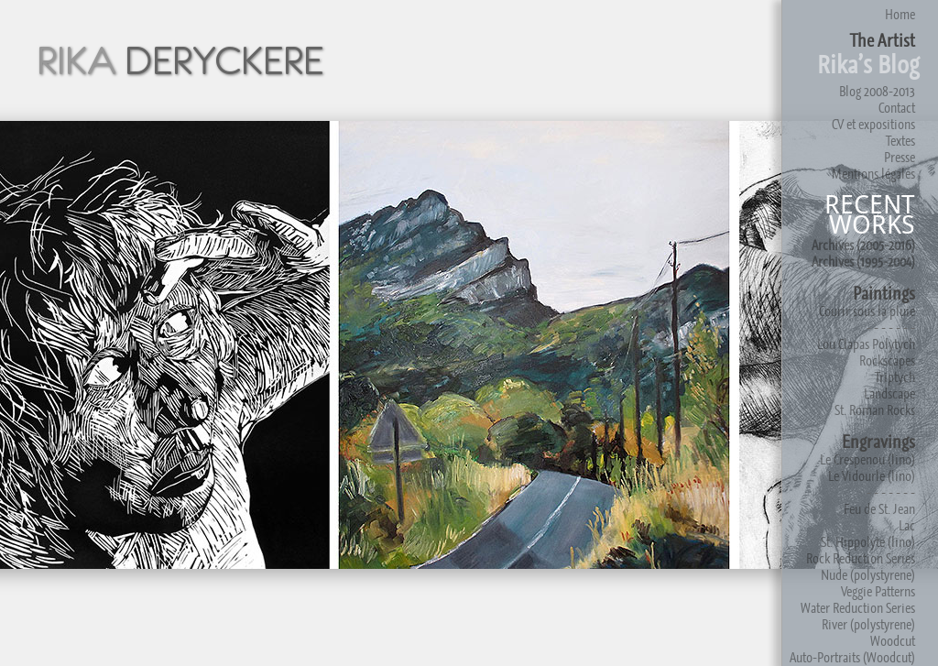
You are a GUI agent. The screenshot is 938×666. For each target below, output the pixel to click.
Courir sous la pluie (867, 311)
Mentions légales (873, 173)
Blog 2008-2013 (877, 91)
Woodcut (892, 641)
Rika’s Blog (868, 65)
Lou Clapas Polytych (866, 344)
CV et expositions (873, 124)
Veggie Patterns (878, 591)
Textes (900, 140)
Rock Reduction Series (860, 558)
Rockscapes (887, 360)
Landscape (889, 393)
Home (900, 14)
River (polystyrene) (868, 624)
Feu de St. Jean (879, 509)
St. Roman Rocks (874, 410)
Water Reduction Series (858, 608)
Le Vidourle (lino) (871, 476)
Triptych (895, 377)
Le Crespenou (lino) (867, 459)
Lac (907, 525)
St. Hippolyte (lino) (868, 542)
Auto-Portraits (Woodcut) (852, 657)
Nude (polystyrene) (868, 575)
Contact (896, 107)
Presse (899, 157)
